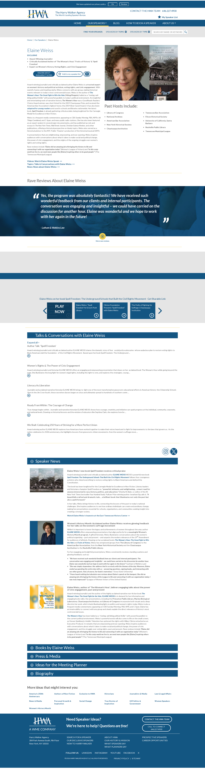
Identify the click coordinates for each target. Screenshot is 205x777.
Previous (45, 320)
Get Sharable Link (157, 308)
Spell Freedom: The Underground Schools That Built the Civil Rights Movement (98, 486)
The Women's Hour (74, 625)
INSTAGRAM (101, 762)
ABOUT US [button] (168, 23)
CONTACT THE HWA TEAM (145, 10)
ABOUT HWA (111, 746)
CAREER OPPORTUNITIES (155, 749)
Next (160, 320)
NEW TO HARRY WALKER (79, 753)
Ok (112, 4)
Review (124, 4)
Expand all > (33, 351)
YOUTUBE (115, 762)
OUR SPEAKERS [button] (96, 23)
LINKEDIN (87, 762)
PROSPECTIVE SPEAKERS (154, 746)
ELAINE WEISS (119, 484)
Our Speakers (40, 40)
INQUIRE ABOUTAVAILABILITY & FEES (44, 74)
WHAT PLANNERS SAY (115, 756)
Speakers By (116, 32)
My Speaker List (168, 17)
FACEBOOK (129, 762)
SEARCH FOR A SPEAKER (79, 746)
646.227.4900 (169, 10)
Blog (116, 23)
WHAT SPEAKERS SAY (115, 753)
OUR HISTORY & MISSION (117, 749)
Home (29, 40)
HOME (77, 23)
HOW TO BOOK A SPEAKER (141, 23)
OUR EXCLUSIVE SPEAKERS (80, 749)
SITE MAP (136, 768)
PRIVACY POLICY (121, 768)
